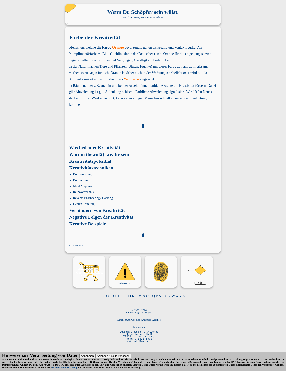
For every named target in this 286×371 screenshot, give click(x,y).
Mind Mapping (82, 186)
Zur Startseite (77, 245)
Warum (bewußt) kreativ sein (99, 154)
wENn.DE (131, 312)
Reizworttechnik (83, 192)
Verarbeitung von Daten (54, 355)
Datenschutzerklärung (64, 367)
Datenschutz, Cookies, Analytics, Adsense (139, 319)
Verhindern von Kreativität (97, 210)
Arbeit (133, 85)
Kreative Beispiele (87, 223)
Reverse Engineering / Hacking (93, 198)
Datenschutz (125, 283)
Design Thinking (84, 204)
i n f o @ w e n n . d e (143, 341)
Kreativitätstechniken (91, 167)
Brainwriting (81, 180)
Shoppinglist (89, 275)
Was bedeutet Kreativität (94, 147)
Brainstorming (82, 174)
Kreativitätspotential (90, 161)
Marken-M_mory (89, 269)
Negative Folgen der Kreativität (101, 217)
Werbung (158, 73)
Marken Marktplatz (89, 272)
